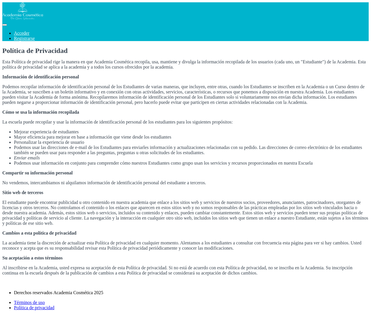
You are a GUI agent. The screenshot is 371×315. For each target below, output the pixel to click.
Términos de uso (29, 302)
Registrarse (24, 38)
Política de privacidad (34, 307)
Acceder (21, 33)
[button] (4, 25)
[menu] (185, 36)
